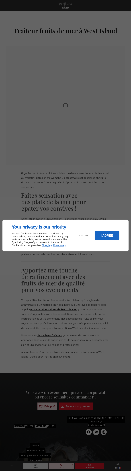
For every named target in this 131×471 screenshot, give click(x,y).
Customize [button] (83, 235)
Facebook (58, 245)
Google (46, 245)
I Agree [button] (107, 235)
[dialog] (65, 236)
